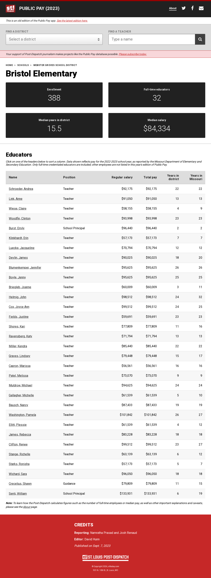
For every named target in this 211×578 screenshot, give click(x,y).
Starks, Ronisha (19, 464)
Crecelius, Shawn (20, 483)
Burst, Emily (17, 228)
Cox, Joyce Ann (19, 307)
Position (69, 177)
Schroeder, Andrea (21, 189)
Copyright (98, 566)
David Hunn (92, 539)
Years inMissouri (196, 177)
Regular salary (122, 177)
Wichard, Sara (18, 474)
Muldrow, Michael (20, 385)
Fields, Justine (19, 317)
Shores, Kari (17, 326)
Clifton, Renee (18, 444)
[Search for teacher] (156, 39)
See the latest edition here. (72, 20)
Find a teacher (119, 31)
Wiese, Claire (17, 208)
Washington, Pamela (22, 415)
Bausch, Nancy (18, 405)
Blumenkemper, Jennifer (25, 267)
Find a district (17, 31)
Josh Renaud (128, 533)
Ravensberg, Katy (20, 336)
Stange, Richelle (19, 454)
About (26, 506)
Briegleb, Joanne (20, 287)
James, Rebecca (20, 434)
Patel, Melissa (18, 375)
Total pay (150, 177)
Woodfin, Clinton (19, 218)
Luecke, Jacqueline (21, 248)
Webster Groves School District (55, 65)
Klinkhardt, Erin (18, 238)
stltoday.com (113, 566)
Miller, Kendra (18, 346)
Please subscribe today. (133, 54)
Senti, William (18, 493)
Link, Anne (15, 199)
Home (9, 65)
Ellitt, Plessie (18, 425)
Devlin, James (18, 257)
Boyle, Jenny (17, 277)
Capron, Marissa (19, 366)
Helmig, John (17, 297)
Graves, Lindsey (19, 356)
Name (13, 177)
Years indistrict (173, 177)
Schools (23, 65)
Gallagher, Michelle (21, 395)
